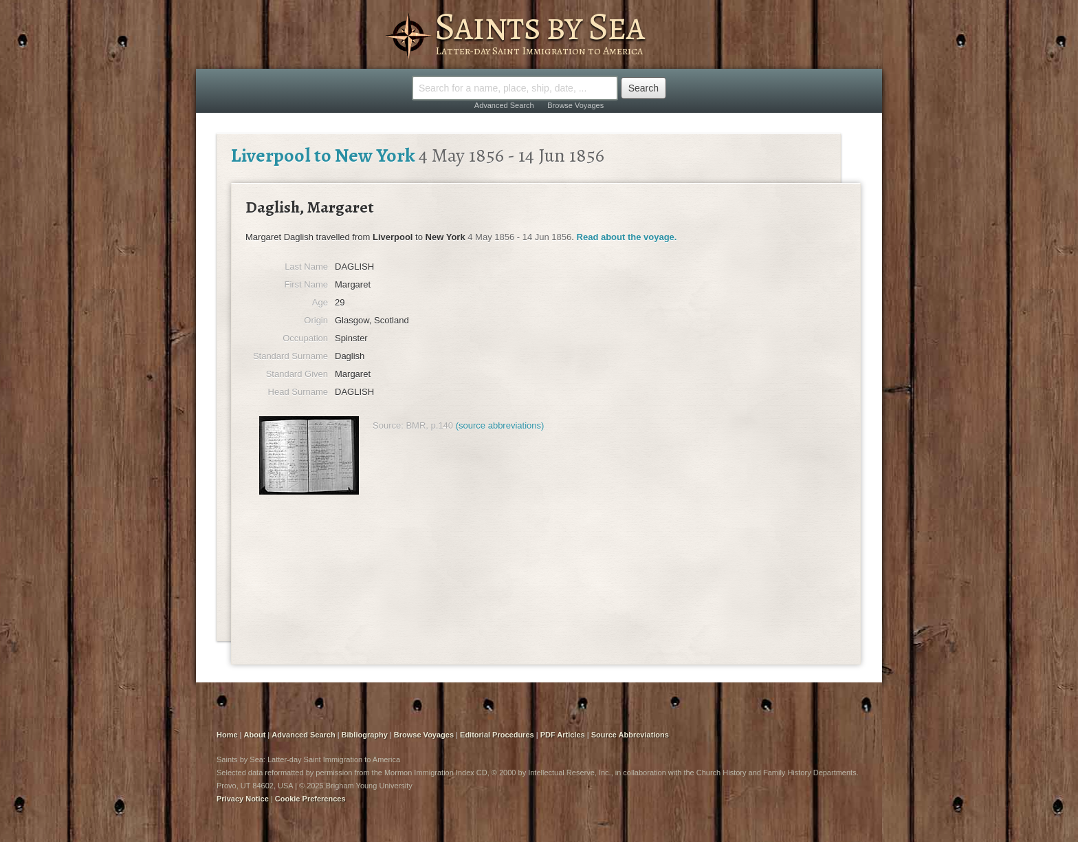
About (255, 735)
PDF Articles (562, 735)
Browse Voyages (575, 105)
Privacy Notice (243, 799)
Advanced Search (504, 105)
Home (227, 735)
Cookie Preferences (310, 799)
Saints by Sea (539, 26)
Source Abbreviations (630, 735)
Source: (388, 425)
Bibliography (365, 735)
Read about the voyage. (627, 237)
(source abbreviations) (500, 425)
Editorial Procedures (497, 735)
